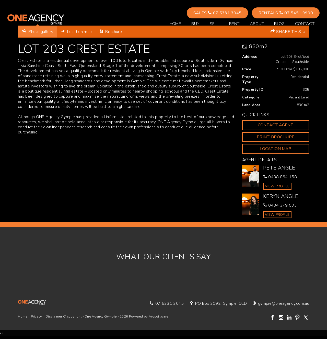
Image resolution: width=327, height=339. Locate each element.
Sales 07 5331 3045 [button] (217, 13)
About (257, 24)
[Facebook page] (273, 318)
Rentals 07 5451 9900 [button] (285, 13)
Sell (214, 24)
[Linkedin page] (290, 318)
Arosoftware (158, 316)
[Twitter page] (305, 318)
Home (175, 24)
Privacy (36, 316)
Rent (234, 24)
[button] (275, 137)
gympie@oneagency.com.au (283, 303)
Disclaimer (53, 316)
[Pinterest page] (298, 318)
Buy (195, 24)
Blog (279, 24)
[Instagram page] (281, 318)
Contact (304, 24)
